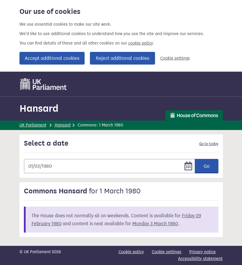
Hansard (38, 108)
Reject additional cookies (122, 58)
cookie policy (140, 43)
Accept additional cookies (52, 58)
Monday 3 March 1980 (155, 223)
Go (207, 166)
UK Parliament (32, 125)
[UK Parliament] (43, 84)
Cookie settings (175, 58)
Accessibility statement (200, 258)
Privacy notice (202, 251)
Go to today (208, 144)
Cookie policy (131, 251)
